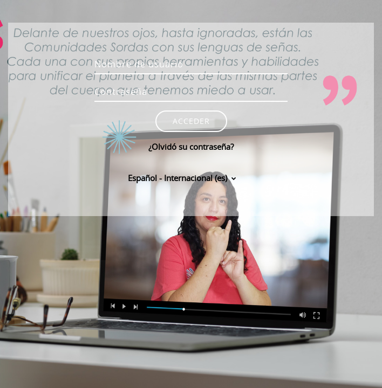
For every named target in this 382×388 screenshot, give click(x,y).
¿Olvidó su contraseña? (191, 146)
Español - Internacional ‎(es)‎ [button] (178, 177)
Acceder (191, 121)
